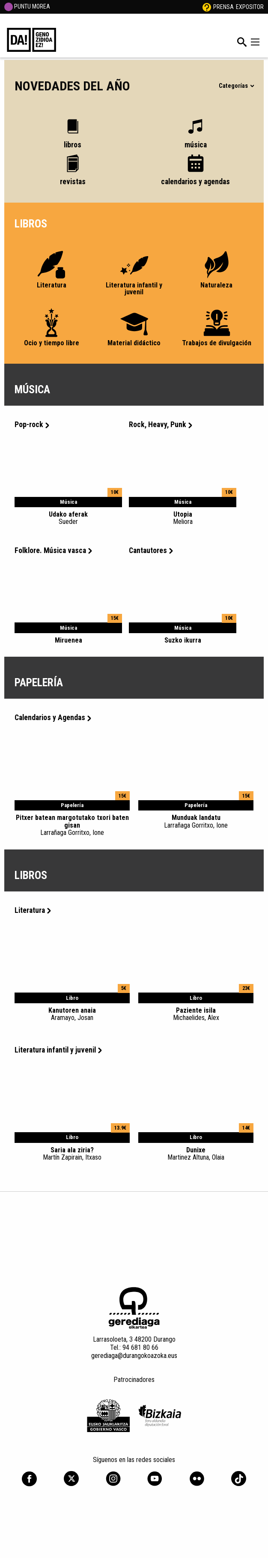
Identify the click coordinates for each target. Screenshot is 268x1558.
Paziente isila (195, 1014)
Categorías (236, 86)
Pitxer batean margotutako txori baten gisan (72, 825)
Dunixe (195, 1153)
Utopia (182, 518)
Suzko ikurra (182, 640)
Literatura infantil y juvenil (58, 1050)
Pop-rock (32, 424)
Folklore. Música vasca (53, 550)
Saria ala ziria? (72, 1153)
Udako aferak (68, 518)
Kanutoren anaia (72, 1014)
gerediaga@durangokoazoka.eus (134, 1356)
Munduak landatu (195, 821)
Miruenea (68, 640)
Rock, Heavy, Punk (160, 424)
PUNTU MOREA (27, 6)
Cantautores (151, 550)
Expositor (250, 6)
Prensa (223, 6)
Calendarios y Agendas (53, 717)
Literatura (33, 910)
